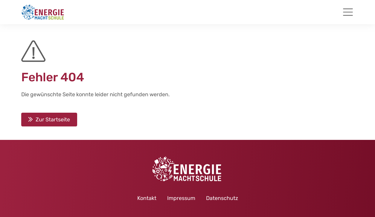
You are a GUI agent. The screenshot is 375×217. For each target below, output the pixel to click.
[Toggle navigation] (348, 12)
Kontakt (146, 198)
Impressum (181, 198)
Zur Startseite (53, 119)
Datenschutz (222, 198)
